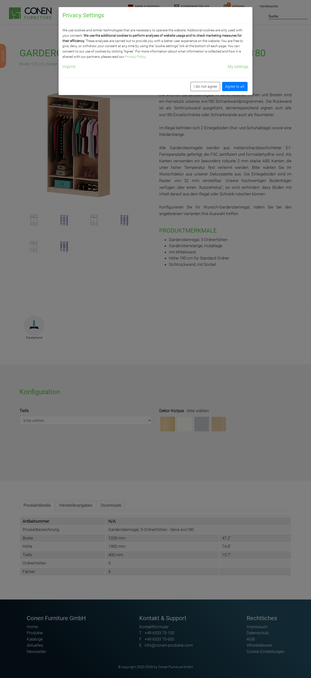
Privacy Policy (135, 57)
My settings (238, 66)
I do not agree (205, 86)
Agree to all (234, 86)
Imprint (68, 66)
